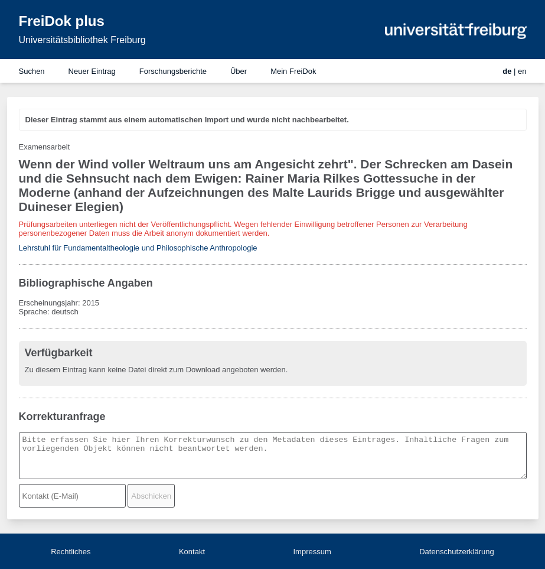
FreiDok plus (62, 21)
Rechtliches (70, 551)
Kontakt (192, 551)
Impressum (312, 551)
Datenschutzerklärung (456, 551)
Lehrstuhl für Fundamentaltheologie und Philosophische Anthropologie (138, 247)
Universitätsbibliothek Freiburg (82, 40)
